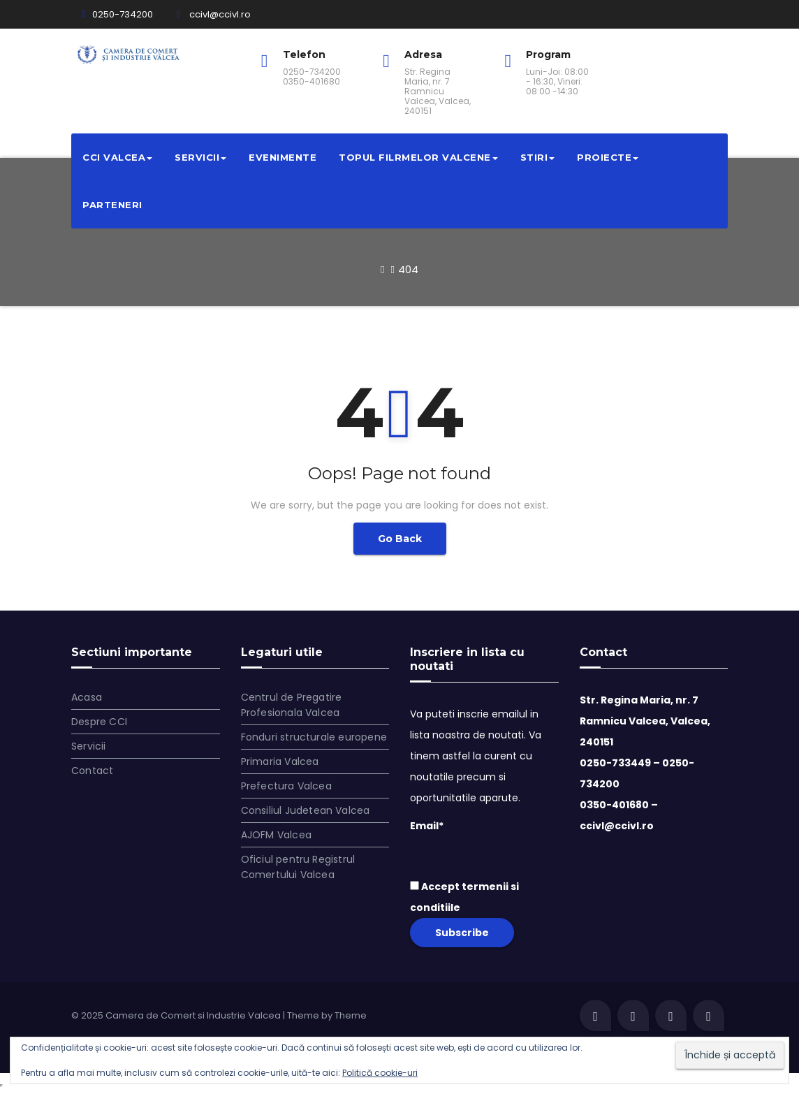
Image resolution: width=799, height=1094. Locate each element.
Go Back (400, 538)
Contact (92, 771)
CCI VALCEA (117, 157)
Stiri (537, 157)
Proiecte (607, 157)
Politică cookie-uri (380, 1073)
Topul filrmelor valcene (418, 157)
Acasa (86, 697)
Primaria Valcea (280, 761)
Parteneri (112, 204)
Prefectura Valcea (286, 786)
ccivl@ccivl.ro (214, 14)
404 (408, 269)
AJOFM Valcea (276, 835)
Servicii (200, 157)
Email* (484, 843)
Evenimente (282, 157)
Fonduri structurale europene (314, 737)
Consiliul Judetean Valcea (305, 810)
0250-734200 (117, 14)
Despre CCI (99, 722)
